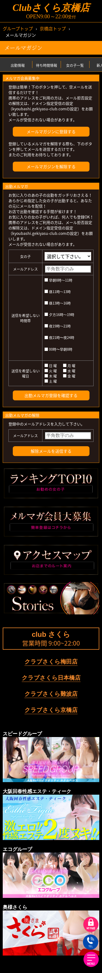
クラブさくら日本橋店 (51, 678)
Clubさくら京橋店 (51, 7)
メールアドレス (25, 268)
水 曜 (69, 370)
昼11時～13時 (58, 291)
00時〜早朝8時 (58, 349)
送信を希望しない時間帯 (25, 318)
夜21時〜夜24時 (59, 337)
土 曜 (51, 381)
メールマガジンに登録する (51, 132)
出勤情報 (18, 64)
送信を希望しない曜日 (25, 373)
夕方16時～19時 (59, 314)
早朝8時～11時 (58, 280)
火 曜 (51, 370)
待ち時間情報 (46, 64)
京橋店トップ (53, 28)
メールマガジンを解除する (51, 167)
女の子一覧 (75, 64)
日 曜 (51, 365)
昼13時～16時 (58, 303)
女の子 (25, 256)
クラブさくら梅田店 (51, 661)
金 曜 (69, 375)
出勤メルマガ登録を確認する (51, 395)
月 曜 (69, 365)
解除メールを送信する (51, 451)
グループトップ (18, 28)
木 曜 (51, 375)
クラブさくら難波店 (51, 694)
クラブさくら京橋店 (51, 710)
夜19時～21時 (58, 326)
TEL (90, 942)
